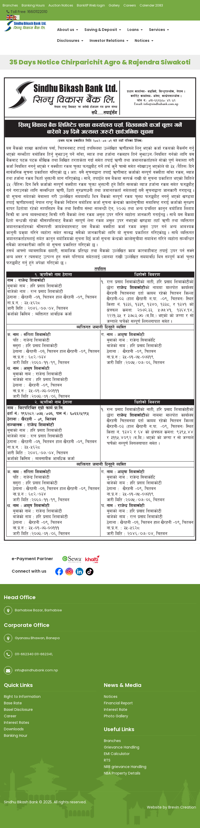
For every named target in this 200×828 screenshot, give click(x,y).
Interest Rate (115, 709)
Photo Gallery (116, 716)
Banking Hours (33, 5)
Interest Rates (16, 722)
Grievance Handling (121, 747)
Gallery (114, 5)
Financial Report (118, 703)
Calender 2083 (151, 5)
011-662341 (43, 654)
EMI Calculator (117, 753)
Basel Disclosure (18, 709)
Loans (135, 29)
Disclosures (70, 40)
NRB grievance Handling (125, 766)
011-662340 (24, 654)
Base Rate (13, 703)
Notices (144, 40)
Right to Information (22, 696)
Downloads (14, 729)
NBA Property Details (122, 773)
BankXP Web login (91, 5)
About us (67, 29)
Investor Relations (109, 40)
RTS (107, 760)
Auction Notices (60, 5)
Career (10, 716)
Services (159, 29)
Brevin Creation (182, 807)
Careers (129, 5)
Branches (10, 5)
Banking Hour (15, 735)
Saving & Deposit (102, 29)
